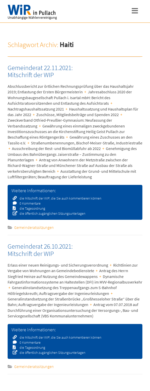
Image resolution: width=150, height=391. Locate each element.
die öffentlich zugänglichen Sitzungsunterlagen (50, 213)
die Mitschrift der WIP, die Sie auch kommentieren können (58, 198)
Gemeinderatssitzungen (34, 227)
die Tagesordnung (30, 208)
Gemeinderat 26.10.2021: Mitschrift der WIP (40, 249)
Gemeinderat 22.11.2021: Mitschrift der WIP (40, 71)
